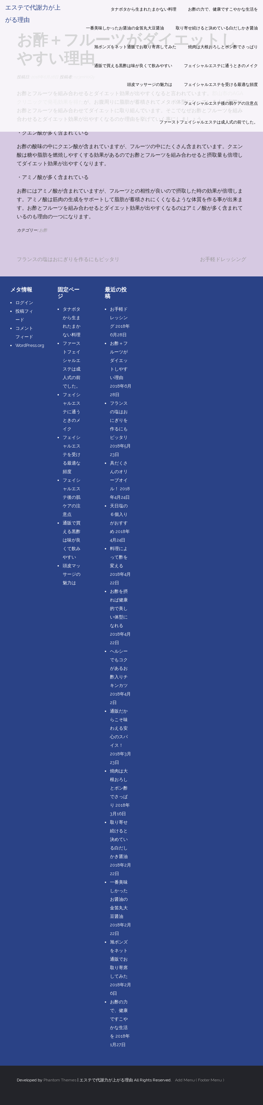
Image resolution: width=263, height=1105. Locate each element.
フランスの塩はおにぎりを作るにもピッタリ (68, 259)
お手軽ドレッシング (223, 259)
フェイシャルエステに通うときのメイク (221, 65)
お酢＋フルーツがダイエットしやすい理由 (119, 360)
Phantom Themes (59, 1080)
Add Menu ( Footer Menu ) (199, 1080)
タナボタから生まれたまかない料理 (143, 9)
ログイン (24, 302)
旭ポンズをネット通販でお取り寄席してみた (135, 46)
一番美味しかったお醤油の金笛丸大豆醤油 (125, 28)
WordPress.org (29, 345)
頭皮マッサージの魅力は (149, 84)
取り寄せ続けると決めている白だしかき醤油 (217, 28)
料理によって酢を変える (119, 557)
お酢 (43, 230)
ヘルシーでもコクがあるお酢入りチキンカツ (119, 668)
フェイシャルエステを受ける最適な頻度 (221, 84)
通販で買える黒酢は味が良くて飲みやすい (133, 65)
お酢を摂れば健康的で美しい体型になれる (119, 608)
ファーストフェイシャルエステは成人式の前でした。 (208, 122)
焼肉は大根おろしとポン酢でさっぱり (223, 46)
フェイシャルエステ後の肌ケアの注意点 (221, 103)
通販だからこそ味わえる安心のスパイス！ (119, 728)
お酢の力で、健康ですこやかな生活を (223, 9)
